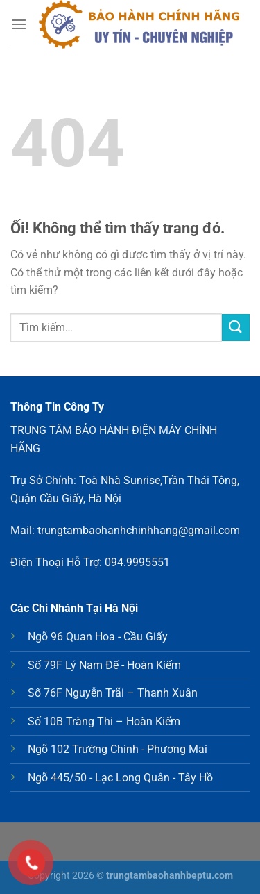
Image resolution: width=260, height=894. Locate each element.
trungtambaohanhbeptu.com (169, 875)
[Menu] (18, 24)
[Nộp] (236, 327)
